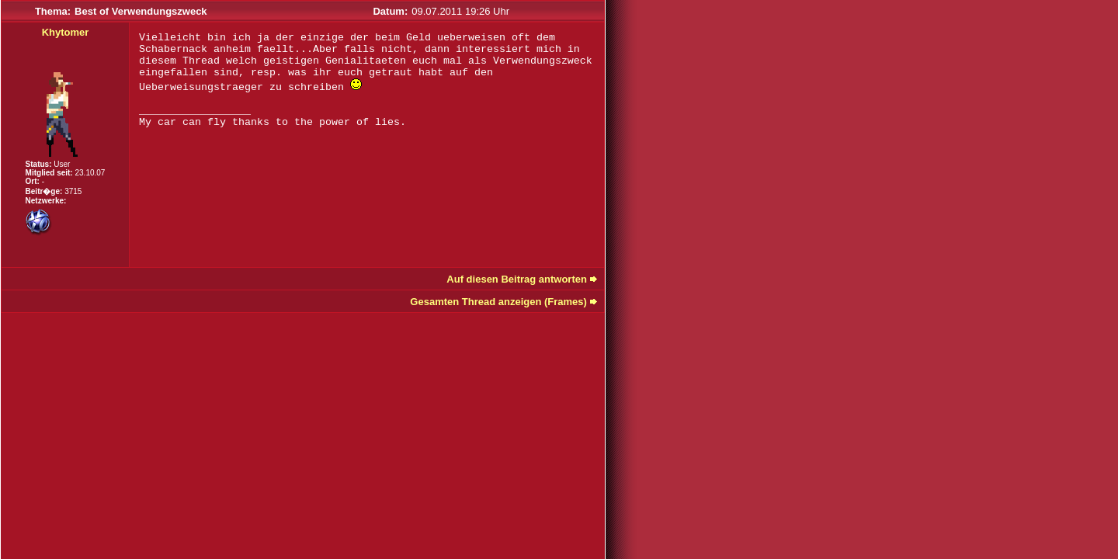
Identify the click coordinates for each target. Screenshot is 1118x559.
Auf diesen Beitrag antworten (516, 279)
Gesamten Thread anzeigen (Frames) (498, 301)
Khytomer (65, 32)
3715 (73, 191)
